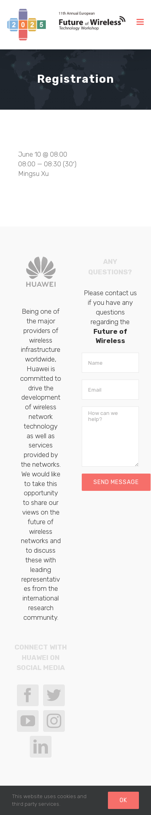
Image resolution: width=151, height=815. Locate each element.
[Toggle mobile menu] (141, 22)
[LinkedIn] (41, 747)
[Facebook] (28, 695)
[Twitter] (54, 695)
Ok (123, 800)
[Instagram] (54, 721)
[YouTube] (28, 721)
